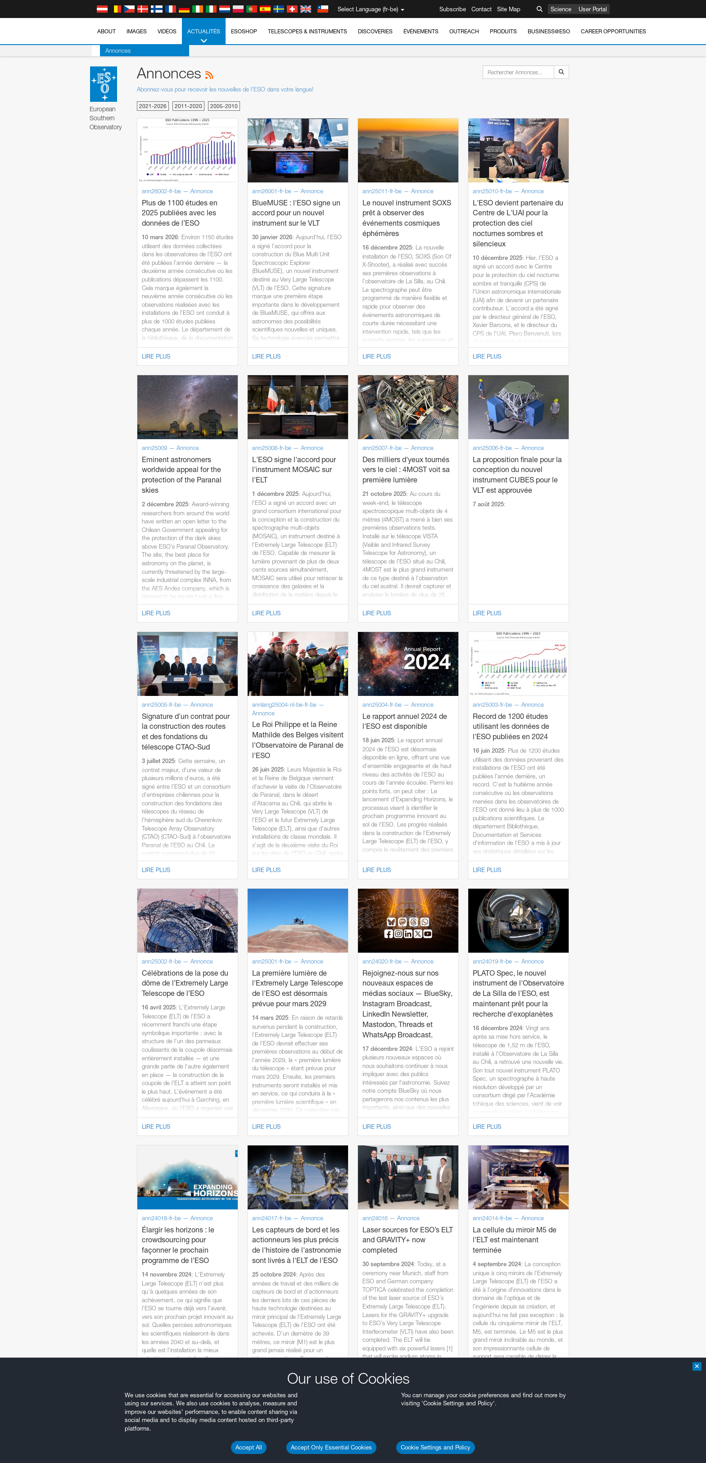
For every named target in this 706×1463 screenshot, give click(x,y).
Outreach (464, 31)
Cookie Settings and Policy (436, 1447)
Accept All (248, 1447)
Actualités (204, 36)
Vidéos (167, 31)
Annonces (109, 50)
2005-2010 (224, 106)
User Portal (593, 9)
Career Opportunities (613, 31)
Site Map (508, 9)
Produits (503, 31)
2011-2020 (188, 106)
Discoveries (375, 31)
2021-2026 (153, 106)
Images (137, 31)
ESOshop (244, 31)
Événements (421, 31)
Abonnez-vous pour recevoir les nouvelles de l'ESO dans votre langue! (225, 89)
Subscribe (452, 9)
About (106, 31)
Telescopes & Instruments (307, 31)
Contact (481, 9)
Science (561, 9)
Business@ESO (549, 31)
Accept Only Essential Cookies (331, 1447)
